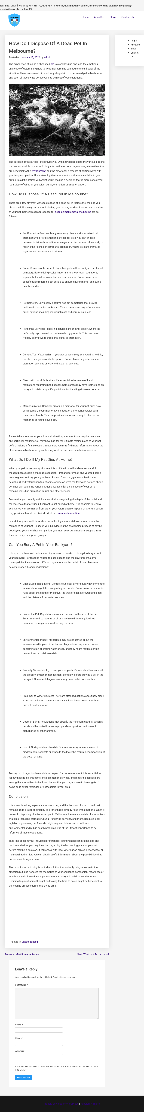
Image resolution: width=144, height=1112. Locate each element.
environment (39, 171)
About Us (99, 17)
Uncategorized (30, 941)
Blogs (113, 17)
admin (47, 57)
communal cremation (68, 513)
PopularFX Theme (90, 1103)
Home (85, 17)
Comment (21, 985)
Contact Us (127, 17)
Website (20, 1051)
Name (19, 1025)
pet (52, 64)
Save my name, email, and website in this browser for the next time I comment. (56, 1068)
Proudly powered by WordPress (61, 1103)
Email (19, 1038)
